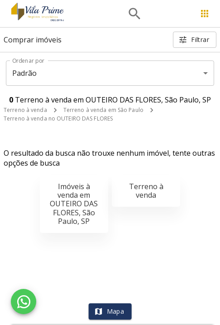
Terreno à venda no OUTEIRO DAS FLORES (58, 118)
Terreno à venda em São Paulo (103, 110)
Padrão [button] (24, 73)
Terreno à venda (25, 110)
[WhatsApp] (23, 301)
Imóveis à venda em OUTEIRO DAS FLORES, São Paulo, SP (74, 203)
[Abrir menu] (204, 13)
